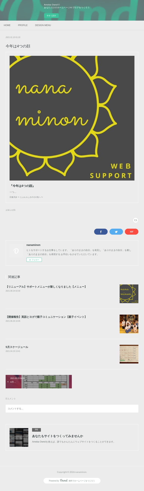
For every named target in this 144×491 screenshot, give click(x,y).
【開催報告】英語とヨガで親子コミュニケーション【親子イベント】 (46, 320)
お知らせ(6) (10, 214)
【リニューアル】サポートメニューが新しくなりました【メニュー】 (46, 290)
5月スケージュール (17, 350)
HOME (7, 25)
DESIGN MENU (43, 25)
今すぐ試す (51, 16)
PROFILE (23, 25)
